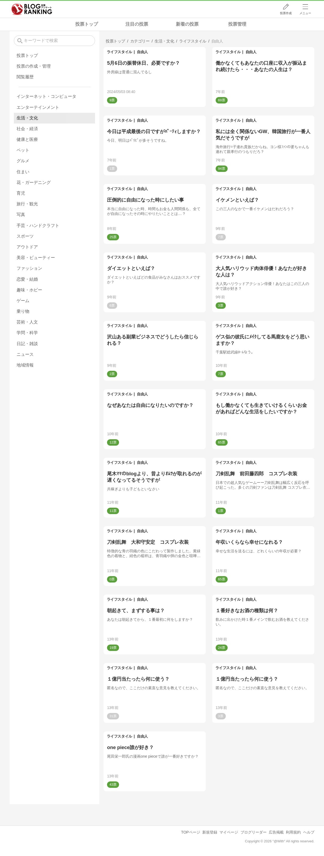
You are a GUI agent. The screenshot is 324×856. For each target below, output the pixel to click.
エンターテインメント (38, 107)
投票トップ (86, 24)
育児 (21, 193)
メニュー (305, 13)
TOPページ (190, 832)
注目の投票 (136, 24)
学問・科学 (27, 332)
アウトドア (27, 247)
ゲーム (23, 300)
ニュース (25, 354)
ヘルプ (308, 832)
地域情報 (25, 365)
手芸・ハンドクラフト (38, 225)
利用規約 (293, 832)
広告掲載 (276, 832)
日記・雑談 (27, 343)
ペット (23, 150)
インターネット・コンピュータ (46, 96)
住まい (23, 171)
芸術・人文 (27, 322)
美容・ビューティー (36, 257)
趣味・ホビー (29, 290)
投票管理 (237, 24)
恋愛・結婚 (27, 279)
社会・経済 (27, 128)
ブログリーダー (253, 832)
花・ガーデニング (34, 182)
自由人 (142, 52)
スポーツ (25, 236)
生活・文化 (27, 118)
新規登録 (209, 832)
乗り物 (23, 311)
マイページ (228, 832)
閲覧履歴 (25, 77)
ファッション (29, 268)
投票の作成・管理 (34, 66)
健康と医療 (27, 139)
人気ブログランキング (31, 9)
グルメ (23, 161)
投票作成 (286, 13)
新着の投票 (187, 24)
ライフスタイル (119, 52)
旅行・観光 (27, 204)
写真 (21, 214)
